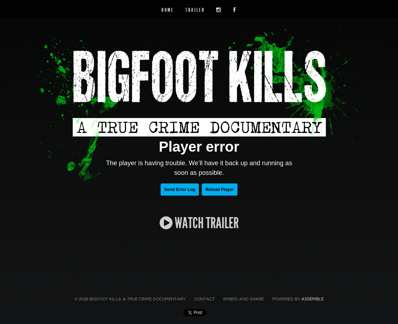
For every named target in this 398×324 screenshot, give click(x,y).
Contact (204, 299)
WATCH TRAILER (199, 223)
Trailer (195, 10)
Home (167, 10)
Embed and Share (243, 299)
